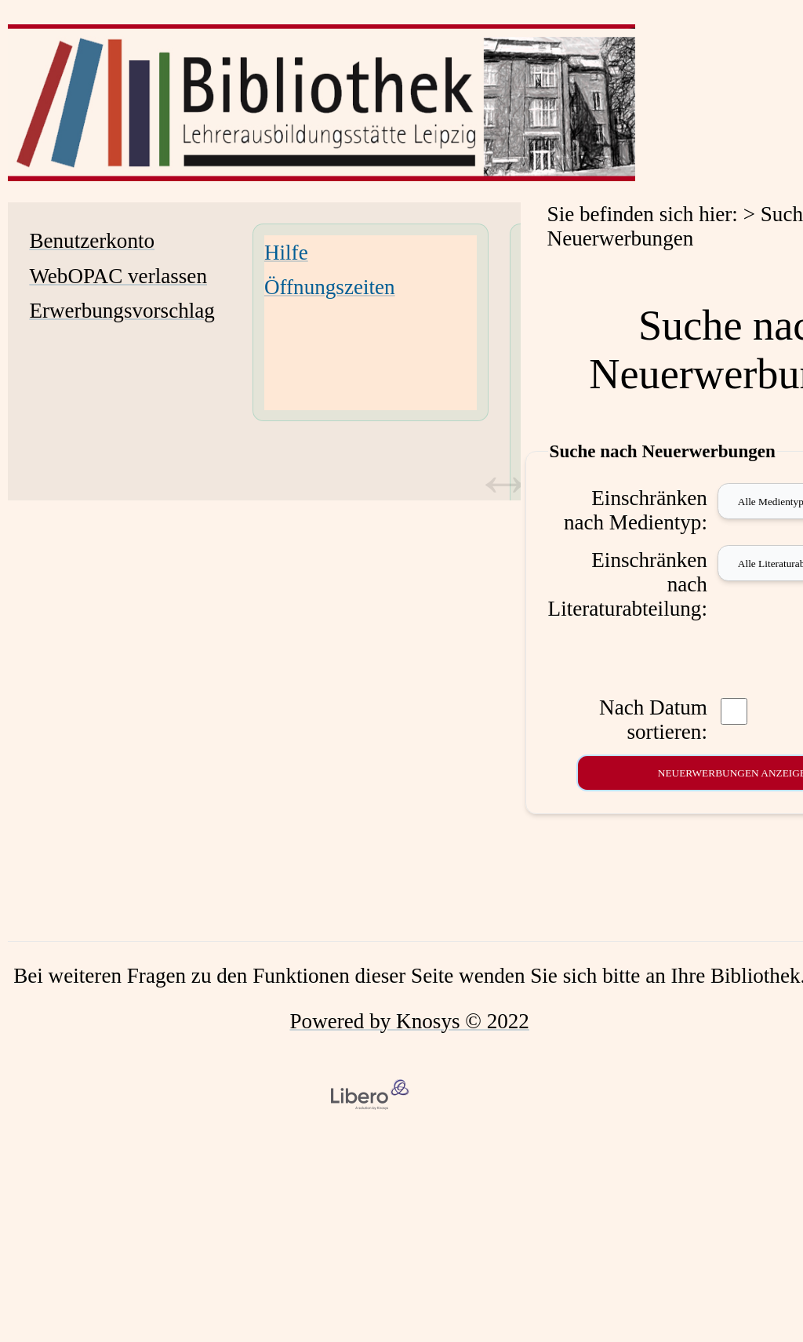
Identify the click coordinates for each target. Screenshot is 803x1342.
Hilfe (286, 252)
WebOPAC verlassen (118, 276)
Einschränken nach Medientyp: (635, 510)
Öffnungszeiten (329, 287)
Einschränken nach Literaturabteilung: (627, 584)
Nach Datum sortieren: (653, 720)
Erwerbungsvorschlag (122, 310)
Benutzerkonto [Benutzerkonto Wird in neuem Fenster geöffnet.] (91, 241)
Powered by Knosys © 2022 (409, 1021)
